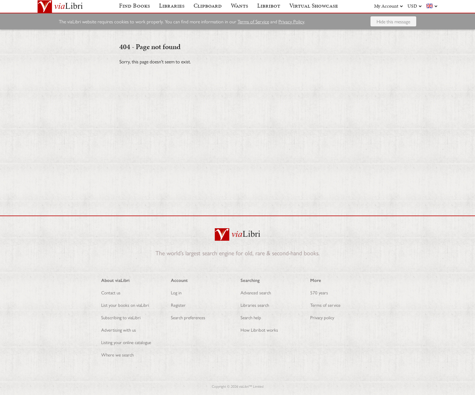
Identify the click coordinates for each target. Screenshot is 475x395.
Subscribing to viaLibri (121, 317)
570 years (319, 292)
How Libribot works (259, 329)
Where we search (117, 354)
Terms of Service (253, 31)
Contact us (111, 292)
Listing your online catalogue (126, 342)
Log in (176, 292)
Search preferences (188, 317)
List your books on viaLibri (125, 305)
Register (178, 305)
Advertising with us (118, 329)
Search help (251, 317)
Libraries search (255, 305)
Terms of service (325, 305)
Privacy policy (322, 317)
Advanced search (256, 292)
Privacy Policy (291, 31)
